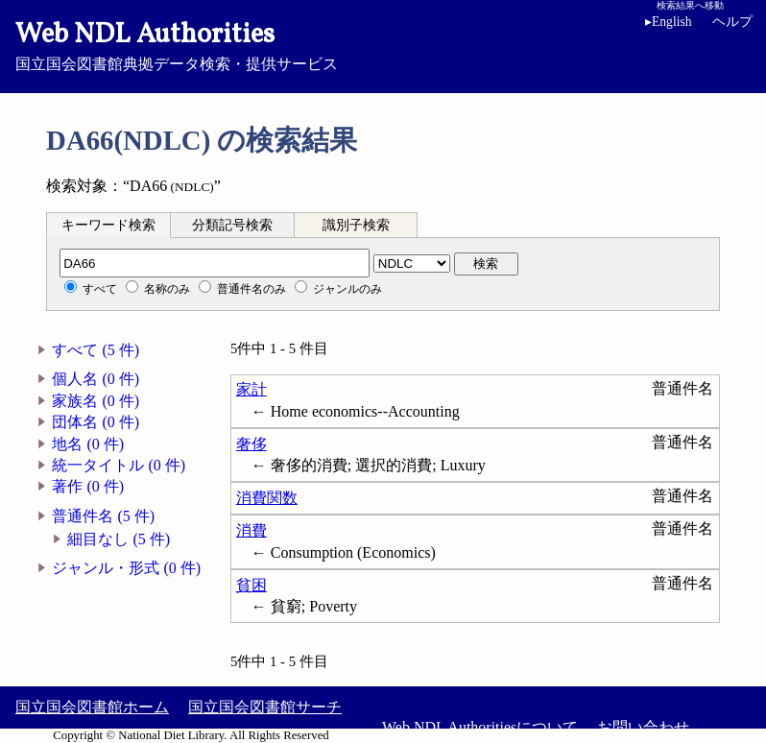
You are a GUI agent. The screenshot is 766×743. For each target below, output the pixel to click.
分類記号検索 (232, 225)
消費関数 (267, 498)
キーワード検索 (108, 225)
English (668, 21)
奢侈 (251, 444)
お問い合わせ (643, 727)
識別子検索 (356, 225)
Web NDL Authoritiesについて (480, 727)
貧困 (251, 585)
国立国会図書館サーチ (265, 707)
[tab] (108, 224)
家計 (251, 389)
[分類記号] (215, 263)
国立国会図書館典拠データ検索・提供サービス (383, 44)
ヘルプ (732, 21)
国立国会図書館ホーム (92, 707)
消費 (251, 530)
